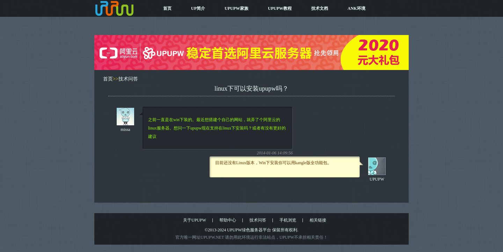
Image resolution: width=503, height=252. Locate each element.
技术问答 (128, 79)
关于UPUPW (194, 220)
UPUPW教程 (280, 8)
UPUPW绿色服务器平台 (249, 229)
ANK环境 (356, 8)
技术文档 (319, 8)
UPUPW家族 (236, 8)
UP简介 (198, 8)
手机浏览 (287, 220)
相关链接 (317, 220)
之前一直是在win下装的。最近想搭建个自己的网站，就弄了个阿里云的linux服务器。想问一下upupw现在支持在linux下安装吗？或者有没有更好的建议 (217, 128)
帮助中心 (227, 220)
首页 (167, 8)
